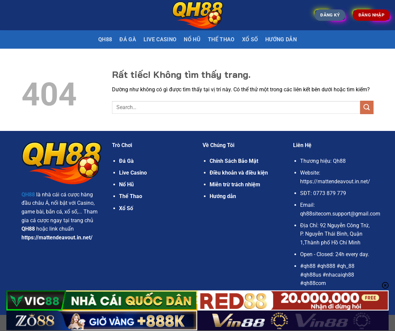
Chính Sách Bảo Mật (234, 161)
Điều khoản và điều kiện (239, 173)
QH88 (105, 39)
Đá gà (127, 39)
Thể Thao (221, 39)
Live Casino (160, 39)
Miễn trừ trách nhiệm (235, 184)
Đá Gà (126, 161)
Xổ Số (250, 39)
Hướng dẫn (281, 39)
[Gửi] (367, 107)
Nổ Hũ (192, 39)
